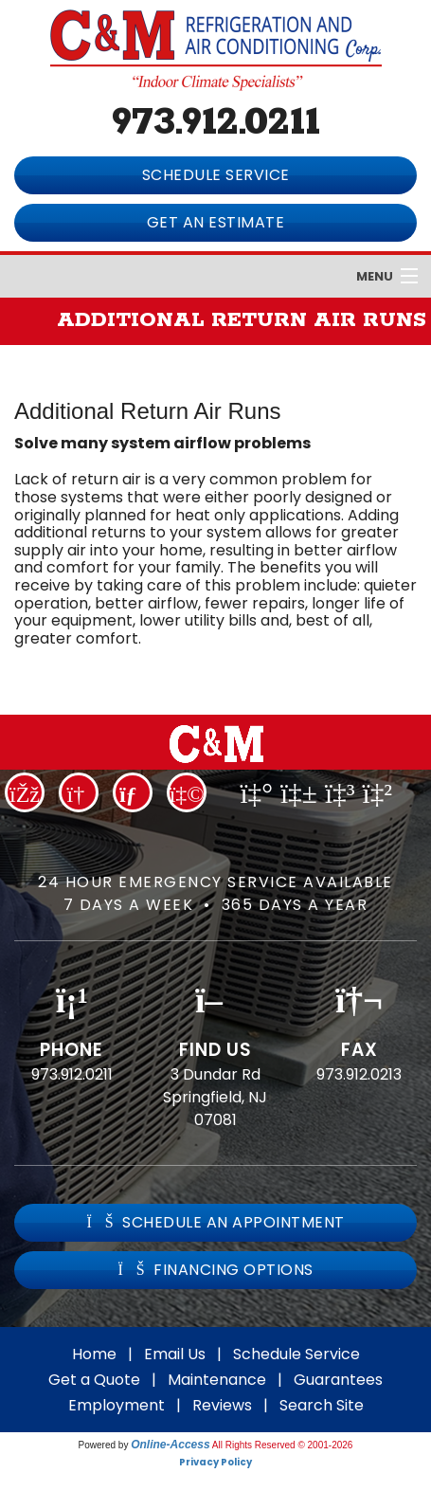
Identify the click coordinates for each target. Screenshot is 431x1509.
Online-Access (170, 1444)
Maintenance (217, 1380)
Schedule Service (296, 1354)
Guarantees (338, 1380)
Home (94, 1354)
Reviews (222, 1405)
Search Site (321, 1405)
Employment (116, 1405)
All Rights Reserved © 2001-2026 (282, 1445)
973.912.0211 (216, 123)
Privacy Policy (215, 1462)
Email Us (175, 1354)
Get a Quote (94, 1380)
